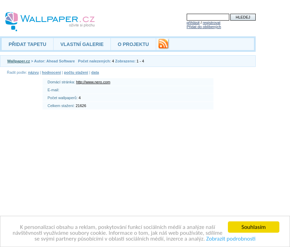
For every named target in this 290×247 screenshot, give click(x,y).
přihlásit (193, 23)
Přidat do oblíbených (204, 27)
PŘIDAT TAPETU (27, 44)
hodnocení (51, 72)
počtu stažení (76, 72)
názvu (33, 72)
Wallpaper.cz (18, 61)
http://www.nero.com (93, 82)
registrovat (211, 23)
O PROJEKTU (133, 44)
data (95, 72)
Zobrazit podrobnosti (231, 239)
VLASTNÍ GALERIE (82, 44)
